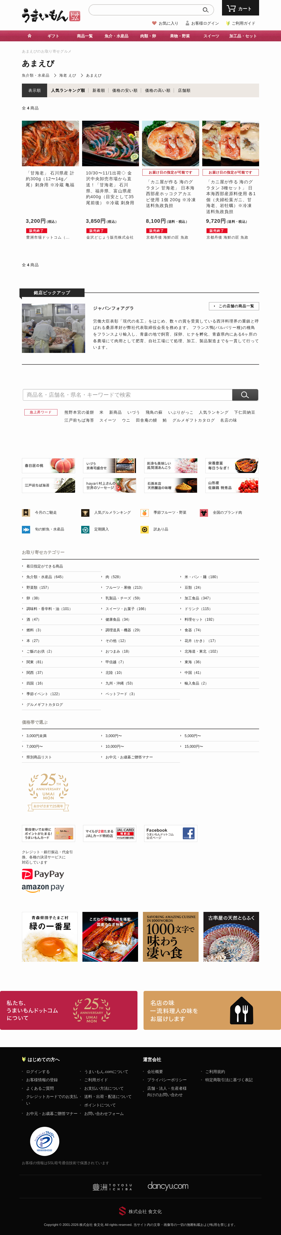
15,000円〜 (194, 746)
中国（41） (194, 673)
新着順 (98, 90)
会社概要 (155, 1071)
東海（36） (194, 662)
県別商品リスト (39, 757)
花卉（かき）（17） (201, 641)
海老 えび (67, 75)
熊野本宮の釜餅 (79, 412)
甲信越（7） (116, 662)
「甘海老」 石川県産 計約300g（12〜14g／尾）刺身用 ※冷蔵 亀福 (50, 179)
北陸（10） (115, 673)
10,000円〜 (115, 746)
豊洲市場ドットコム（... (48, 237)
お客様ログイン (205, 23)
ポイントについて (100, 1105)
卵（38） (33, 598)
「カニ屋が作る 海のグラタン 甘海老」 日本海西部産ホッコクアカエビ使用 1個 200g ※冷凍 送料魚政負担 (171, 193)
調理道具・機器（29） (124, 630)
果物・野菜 (180, 36)
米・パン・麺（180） (202, 577)
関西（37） (35, 673)
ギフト (53, 36)
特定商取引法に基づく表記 (229, 1080)
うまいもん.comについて (106, 1071)
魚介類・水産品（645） (45, 577)
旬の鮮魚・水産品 (49, 529)
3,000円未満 (36, 736)
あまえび (94, 75)
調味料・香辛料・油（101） (49, 609)
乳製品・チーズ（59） (124, 598)
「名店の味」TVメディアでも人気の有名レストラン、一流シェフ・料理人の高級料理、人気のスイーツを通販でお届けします (212, 1010)
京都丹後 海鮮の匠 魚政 (167, 237)
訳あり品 (161, 529)
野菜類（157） (38, 587)
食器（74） (194, 630)
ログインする (38, 1071)
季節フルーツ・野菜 (170, 512)
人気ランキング (214, 412)
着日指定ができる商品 (44, 566)
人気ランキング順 (68, 90)
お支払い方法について (104, 1088)
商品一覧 (85, 36)
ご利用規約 (215, 1071)
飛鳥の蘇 (154, 412)
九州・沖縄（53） (120, 683)
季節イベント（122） (44, 694)
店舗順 (184, 90)
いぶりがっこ (181, 412)
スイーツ (211, 36)
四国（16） (35, 683)
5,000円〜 (193, 736)
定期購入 (101, 529)
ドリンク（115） (199, 609)
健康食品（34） (118, 619)
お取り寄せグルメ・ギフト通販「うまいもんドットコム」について (68, 1010)
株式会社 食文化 (145, 1211)
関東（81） (35, 662)
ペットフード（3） (121, 694)
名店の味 (228, 420)
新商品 (115, 412)
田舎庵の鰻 (146, 420)
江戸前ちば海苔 (79, 420)
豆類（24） (194, 587)
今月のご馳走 (46, 512)
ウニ (126, 420)
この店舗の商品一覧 (236, 306)
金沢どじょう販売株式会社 (110, 237)
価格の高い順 (158, 90)
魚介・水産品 (116, 36)
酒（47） (33, 619)
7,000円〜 (34, 746)
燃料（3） (34, 630)
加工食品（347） (199, 598)
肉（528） (114, 577)
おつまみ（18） (118, 651)
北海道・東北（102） (202, 651)
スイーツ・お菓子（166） (127, 609)
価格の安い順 (125, 90)
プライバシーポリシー (167, 1080)
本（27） (33, 641)
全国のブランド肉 (227, 512)
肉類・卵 (148, 36)
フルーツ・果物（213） (125, 587)
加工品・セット (243, 36)
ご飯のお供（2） (40, 651)
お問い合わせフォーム (104, 1113)
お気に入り (169, 23)
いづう (133, 412)
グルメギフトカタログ (193, 420)
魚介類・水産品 (36, 75)
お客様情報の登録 (42, 1080)
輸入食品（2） (197, 683)
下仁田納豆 (244, 412)
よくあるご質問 (40, 1088)
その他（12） (117, 641)
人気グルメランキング (112, 512)
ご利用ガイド (243, 23)
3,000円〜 (114, 736)
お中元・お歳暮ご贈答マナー (129, 757)
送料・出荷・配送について (108, 1096)
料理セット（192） (200, 619)
